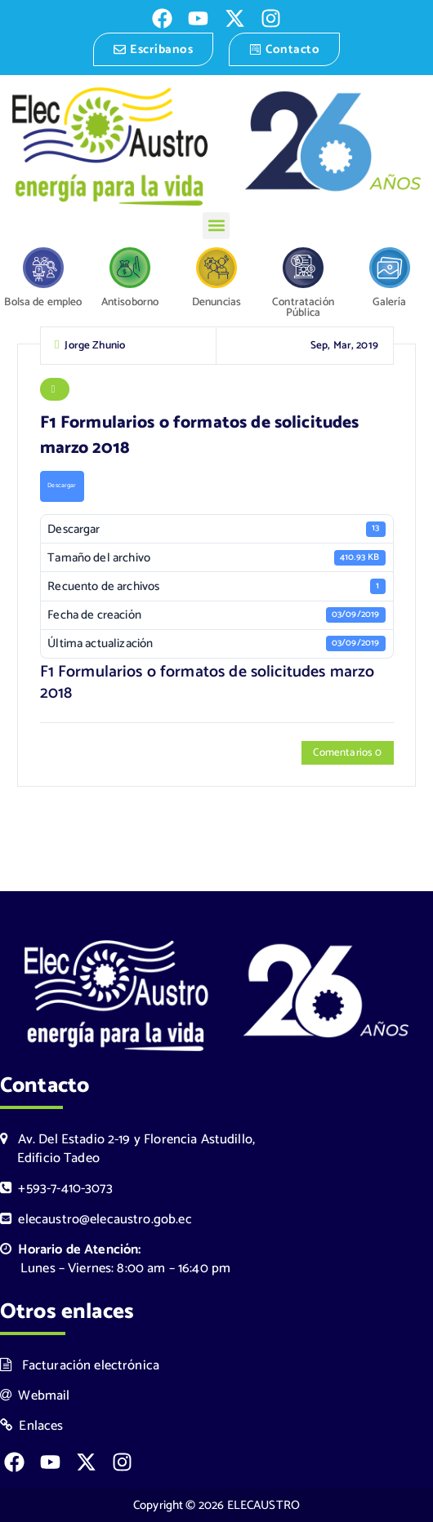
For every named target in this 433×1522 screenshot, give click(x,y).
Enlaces (32, 1426)
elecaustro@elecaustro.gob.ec (96, 1220)
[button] (216, 225)
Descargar (61, 488)
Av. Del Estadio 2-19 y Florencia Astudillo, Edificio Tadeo (127, 1149)
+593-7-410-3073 (56, 1189)
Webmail (35, 1396)
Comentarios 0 (347, 755)
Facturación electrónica (79, 1366)
